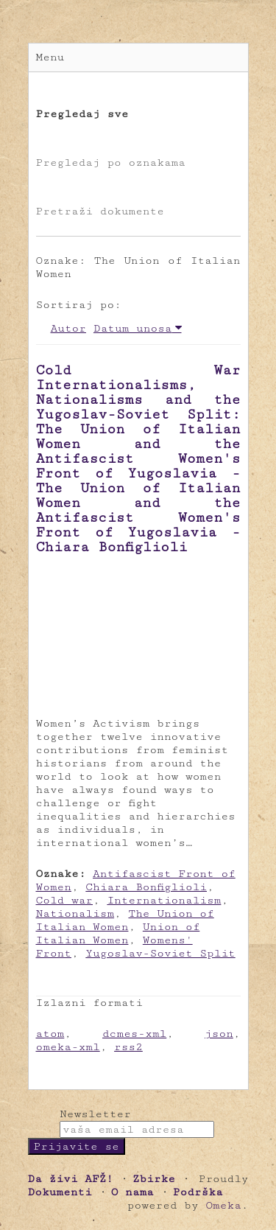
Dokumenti (60, 1192)
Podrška (198, 1192)
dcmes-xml (134, 1033)
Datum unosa (132, 328)
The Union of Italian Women (125, 920)
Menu (50, 57)
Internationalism (164, 900)
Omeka (223, 1205)
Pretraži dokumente (100, 211)
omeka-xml (68, 1047)
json (219, 1033)
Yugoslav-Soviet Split (160, 953)
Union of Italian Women (118, 933)
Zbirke (153, 1179)
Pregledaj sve (82, 114)
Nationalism (75, 913)
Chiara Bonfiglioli (146, 887)
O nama (132, 1192)
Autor (68, 328)
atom (50, 1033)
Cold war (64, 900)
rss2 (128, 1047)
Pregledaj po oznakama (110, 162)
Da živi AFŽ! (70, 1179)
